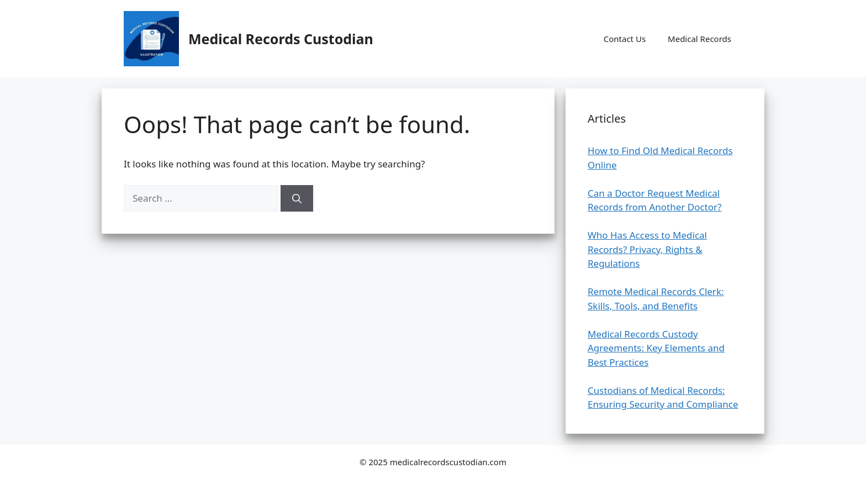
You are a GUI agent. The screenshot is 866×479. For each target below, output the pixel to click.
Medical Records (699, 38)
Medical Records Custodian (280, 38)
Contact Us (625, 38)
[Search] (297, 198)
